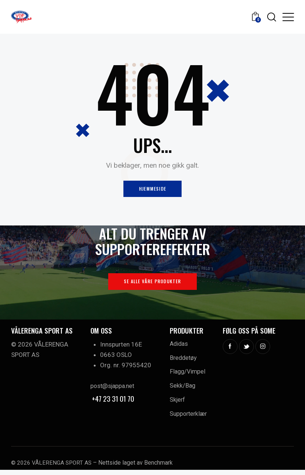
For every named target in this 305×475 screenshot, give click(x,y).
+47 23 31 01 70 (113, 400)
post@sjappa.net (113, 388)
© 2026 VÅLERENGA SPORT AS (52, 467)
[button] (288, 17)
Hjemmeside (152, 189)
